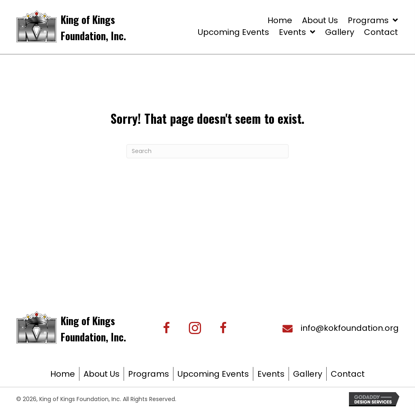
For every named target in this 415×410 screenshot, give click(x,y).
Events (271, 374)
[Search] (207, 151)
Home (62, 374)
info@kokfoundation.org (350, 328)
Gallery (307, 374)
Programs (148, 374)
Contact (348, 374)
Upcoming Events (213, 374)
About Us (101, 374)
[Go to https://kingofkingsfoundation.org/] (100, 26)
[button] (195, 328)
